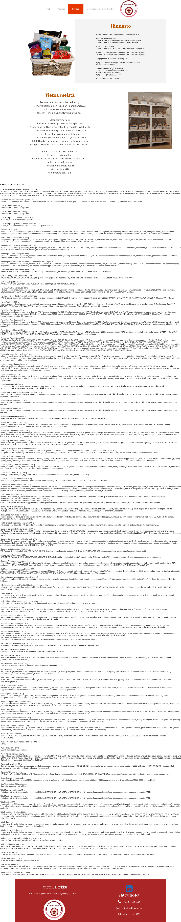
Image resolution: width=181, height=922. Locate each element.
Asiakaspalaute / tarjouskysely (100, 9)
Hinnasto (76, 9)
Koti (48, 9)
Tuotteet (61, 9)
